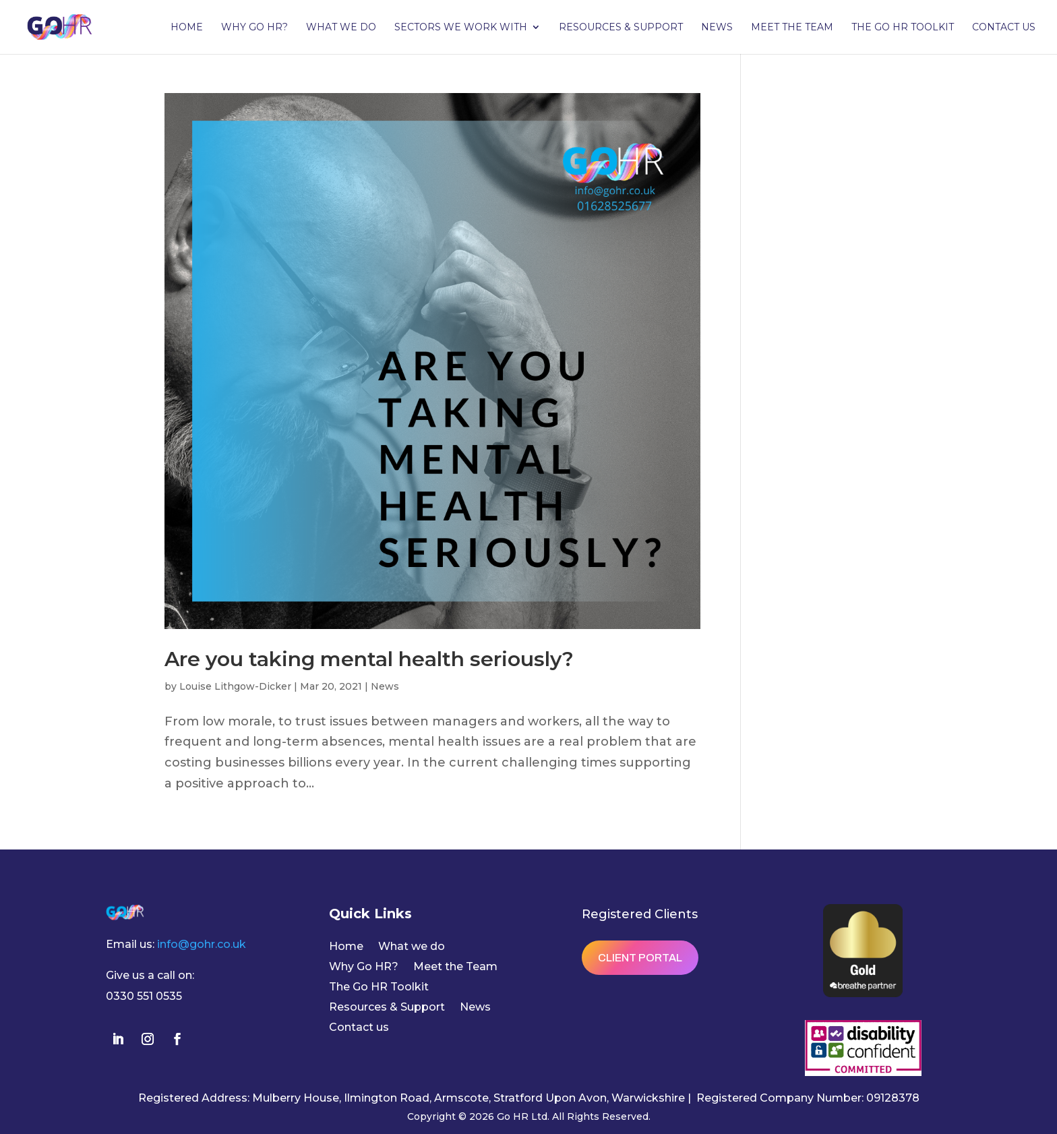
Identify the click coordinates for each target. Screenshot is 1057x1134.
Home (187, 27)
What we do (341, 27)
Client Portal (640, 957)
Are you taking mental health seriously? (369, 659)
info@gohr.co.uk (201, 944)
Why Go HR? (254, 27)
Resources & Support (621, 27)
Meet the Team (792, 27)
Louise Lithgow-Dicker (235, 686)
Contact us (1003, 27)
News (717, 27)
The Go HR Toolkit (902, 27)
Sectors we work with (460, 27)
